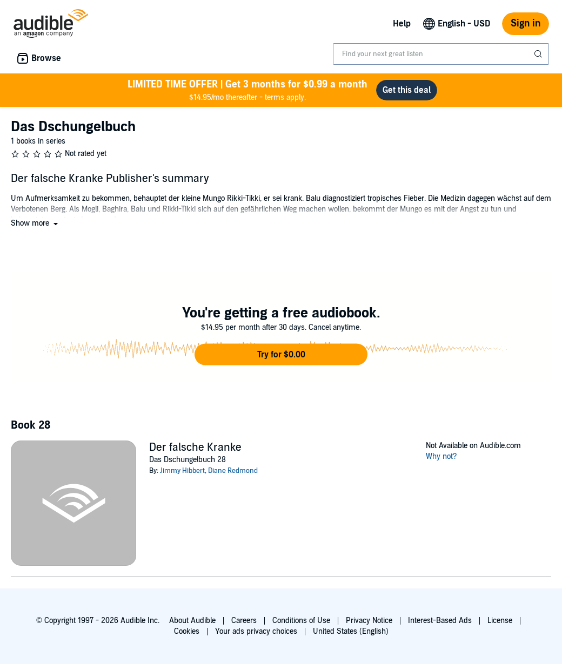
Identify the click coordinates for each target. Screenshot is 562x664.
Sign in (525, 23)
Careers (244, 620)
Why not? (441, 456)
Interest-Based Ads (440, 620)
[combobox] (441, 54)
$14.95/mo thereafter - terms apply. (247, 90)
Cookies (186, 631)
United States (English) (351, 631)
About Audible (192, 620)
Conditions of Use (301, 620)
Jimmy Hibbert (182, 470)
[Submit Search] (539, 54)
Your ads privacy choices (256, 631)
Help (402, 23)
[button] (35, 223)
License (499, 620)
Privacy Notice (369, 620)
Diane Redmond (233, 470)
